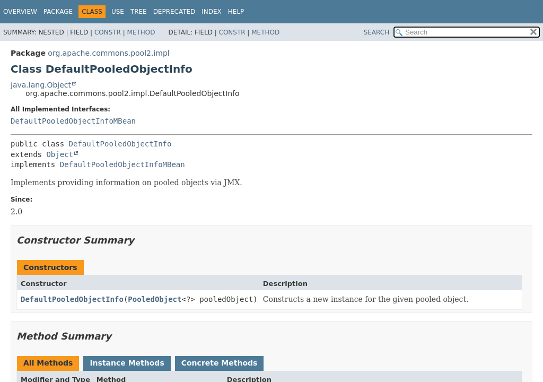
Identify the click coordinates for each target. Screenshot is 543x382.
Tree (138, 11)
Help (236, 11)
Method (141, 32)
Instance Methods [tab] (127, 363)
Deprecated (174, 11)
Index (212, 11)
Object (59, 154)
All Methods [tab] (48, 363)
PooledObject (154, 299)
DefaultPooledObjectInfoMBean (73, 121)
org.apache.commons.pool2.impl (108, 53)
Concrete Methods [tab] (219, 363)
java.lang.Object (41, 85)
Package (58, 11)
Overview (20, 11)
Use (117, 11)
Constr (107, 32)
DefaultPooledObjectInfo (120, 144)
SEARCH (377, 32)
